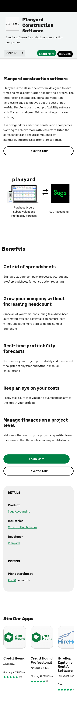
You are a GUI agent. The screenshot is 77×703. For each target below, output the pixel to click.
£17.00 (12, 580)
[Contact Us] (65, 54)
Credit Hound (14, 658)
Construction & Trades (22, 527)
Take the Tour (38, 150)
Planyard (14, 543)
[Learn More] (46, 53)
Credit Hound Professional (42, 660)
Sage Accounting (19, 511)
